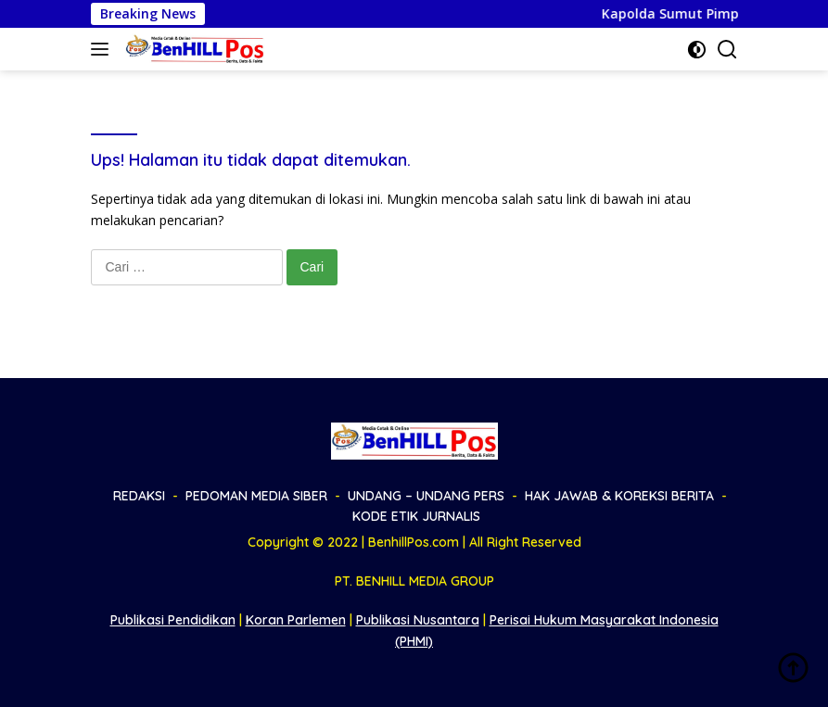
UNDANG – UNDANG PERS (426, 495)
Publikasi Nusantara (417, 620)
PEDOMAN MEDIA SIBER (256, 495)
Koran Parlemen (296, 620)
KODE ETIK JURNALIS (416, 516)
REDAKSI (139, 495)
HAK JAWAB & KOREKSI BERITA (619, 495)
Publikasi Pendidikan (173, 620)
